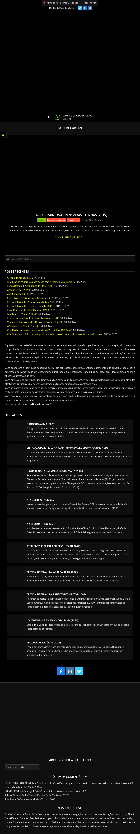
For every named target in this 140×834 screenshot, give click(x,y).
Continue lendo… (70, 237)
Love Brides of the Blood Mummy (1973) (28, 309)
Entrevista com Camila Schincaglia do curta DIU (32, 318)
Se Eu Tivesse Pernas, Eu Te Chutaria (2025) (30, 297)
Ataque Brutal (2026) (18, 289)
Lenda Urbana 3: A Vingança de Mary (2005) (30, 285)
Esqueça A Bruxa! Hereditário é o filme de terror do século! (54, 791)
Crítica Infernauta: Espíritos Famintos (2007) (31, 305)
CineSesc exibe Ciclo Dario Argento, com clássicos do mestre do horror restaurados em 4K (55, 334)
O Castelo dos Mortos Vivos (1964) (36, 799)
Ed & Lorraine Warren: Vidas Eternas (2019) (70, 215)
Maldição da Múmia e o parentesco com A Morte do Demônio (39, 281)
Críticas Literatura (56, 220)
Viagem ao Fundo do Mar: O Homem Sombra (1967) (34, 322)
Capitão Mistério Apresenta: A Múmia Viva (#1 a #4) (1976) (39, 330)
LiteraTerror (74, 220)
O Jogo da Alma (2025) (19, 277)
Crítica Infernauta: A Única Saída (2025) (28, 301)
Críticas (41, 220)
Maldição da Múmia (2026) (21, 313)
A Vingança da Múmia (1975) (22, 326)
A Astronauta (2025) (18, 293)
